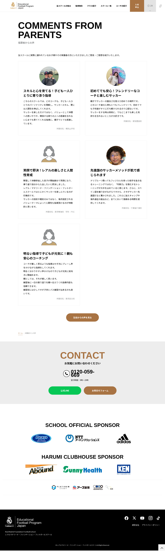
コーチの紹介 (121, 6)
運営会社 (135, 525)
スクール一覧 (106, 6)
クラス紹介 (91, 6)
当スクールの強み (63, 6)
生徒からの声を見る (82, 317)
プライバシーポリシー (151, 525)
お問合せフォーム (100, 390)
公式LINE (65, 390)
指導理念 (79, 6)
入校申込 (137, 6)
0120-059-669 (82, 373)
